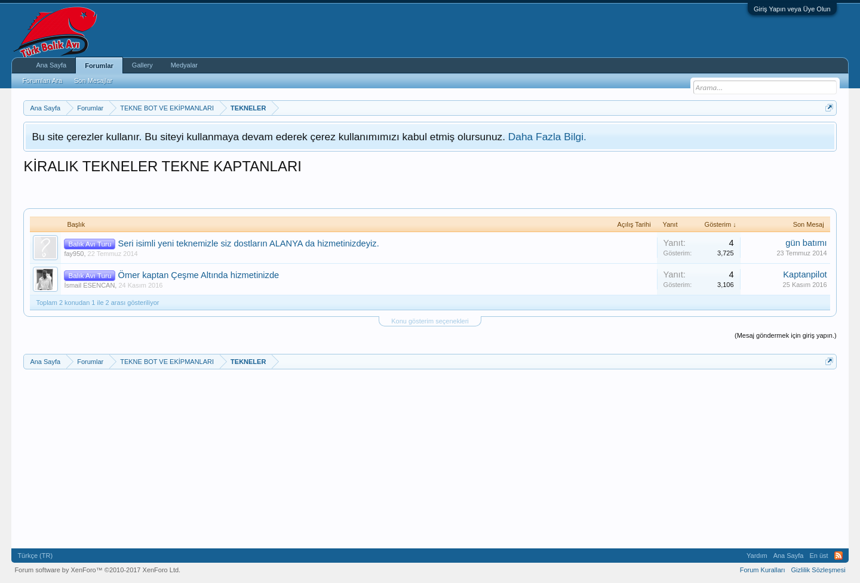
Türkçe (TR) (35, 555)
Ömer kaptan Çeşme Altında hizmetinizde (199, 275)
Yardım (757, 555)
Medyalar (184, 65)
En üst (818, 555)
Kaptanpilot (805, 274)
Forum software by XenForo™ (97, 569)
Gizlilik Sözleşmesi (818, 569)
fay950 (74, 253)
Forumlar (99, 65)
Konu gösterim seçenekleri (430, 321)
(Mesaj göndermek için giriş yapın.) (786, 335)
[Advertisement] (240, 190)
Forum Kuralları (762, 569)
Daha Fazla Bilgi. (547, 137)
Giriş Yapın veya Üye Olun (792, 9)
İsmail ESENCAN (89, 285)
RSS (838, 555)
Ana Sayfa (51, 65)
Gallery (142, 65)
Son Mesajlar (93, 80)
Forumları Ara (42, 80)
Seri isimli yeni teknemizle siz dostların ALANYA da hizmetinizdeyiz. (248, 243)
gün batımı (806, 243)
